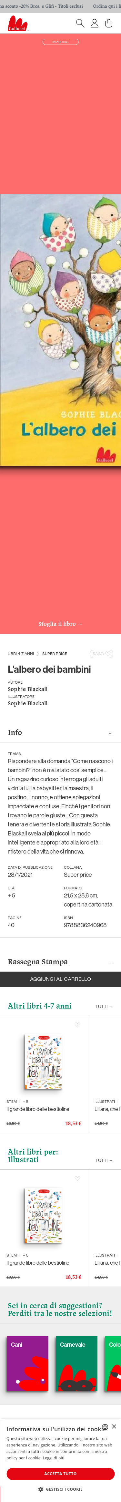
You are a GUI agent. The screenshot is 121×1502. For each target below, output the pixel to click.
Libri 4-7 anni (21, 654)
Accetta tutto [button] (60, 1473)
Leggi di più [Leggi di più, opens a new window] (54, 1458)
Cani (26, 1344)
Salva (102, 654)
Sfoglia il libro (60, 624)
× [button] (113, 1426)
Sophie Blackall (27, 689)
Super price (54, 654)
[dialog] (60, 1460)
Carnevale (82, 1344)
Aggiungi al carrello (60, 979)
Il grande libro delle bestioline (37, 1109)
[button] (60, 1489)
